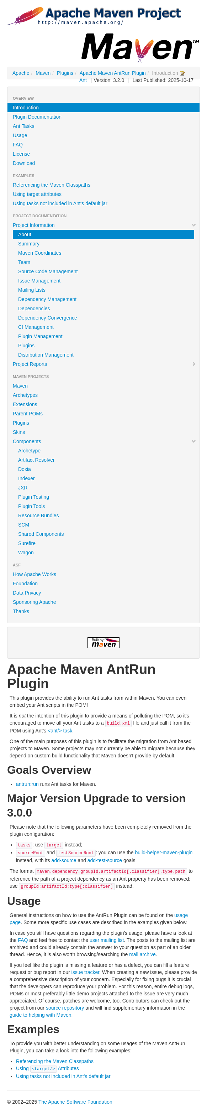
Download (24, 163)
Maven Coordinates (39, 253)
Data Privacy (27, 593)
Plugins (65, 73)
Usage (20, 135)
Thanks (21, 611)
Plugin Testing (33, 497)
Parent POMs (28, 413)
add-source (64, 860)
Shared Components (41, 534)
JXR (22, 488)
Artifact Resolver (36, 460)
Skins (19, 432)
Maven (43, 73)
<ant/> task (60, 731)
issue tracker (85, 972)
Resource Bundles (38, 515)
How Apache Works (34, 574)
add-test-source (104, 860)
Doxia (24, 469)
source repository (65, 1008)
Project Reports (104, 364)
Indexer (26, 478)
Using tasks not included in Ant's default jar (60, 203)
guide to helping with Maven (40, 1015)
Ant (83, 80)
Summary (28, 244)
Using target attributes (37, 194)
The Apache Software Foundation (75, 1102)
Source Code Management (48, 271)
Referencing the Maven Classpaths (51, 185)
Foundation (25, 583)
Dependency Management (47, 299)
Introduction (26, 107)
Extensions (25, 404)
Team (24, 262)
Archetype (29, 451)
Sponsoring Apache (34, 602)
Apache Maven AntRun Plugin (113, 73)
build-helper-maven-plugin (164, 852)
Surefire (27, 543)
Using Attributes (47, 1068)
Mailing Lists (32, 290)
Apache (20, 73)
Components (104, 441)
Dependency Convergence (47, 318)
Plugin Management (40, 336)
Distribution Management (46, 355)
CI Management (36, 327)
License (21, 154)
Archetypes (25, 395)
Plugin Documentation (37, 117)
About (24, 234)
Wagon (26, 552)
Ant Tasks (23, 126)
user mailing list (107, 940)
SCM (23, 525)
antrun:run (27, 784)
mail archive (142, 954)
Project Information (104, 225)
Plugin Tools (31, 506)
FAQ (18, 144)
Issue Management (39, 281)
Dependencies (34, 308)
